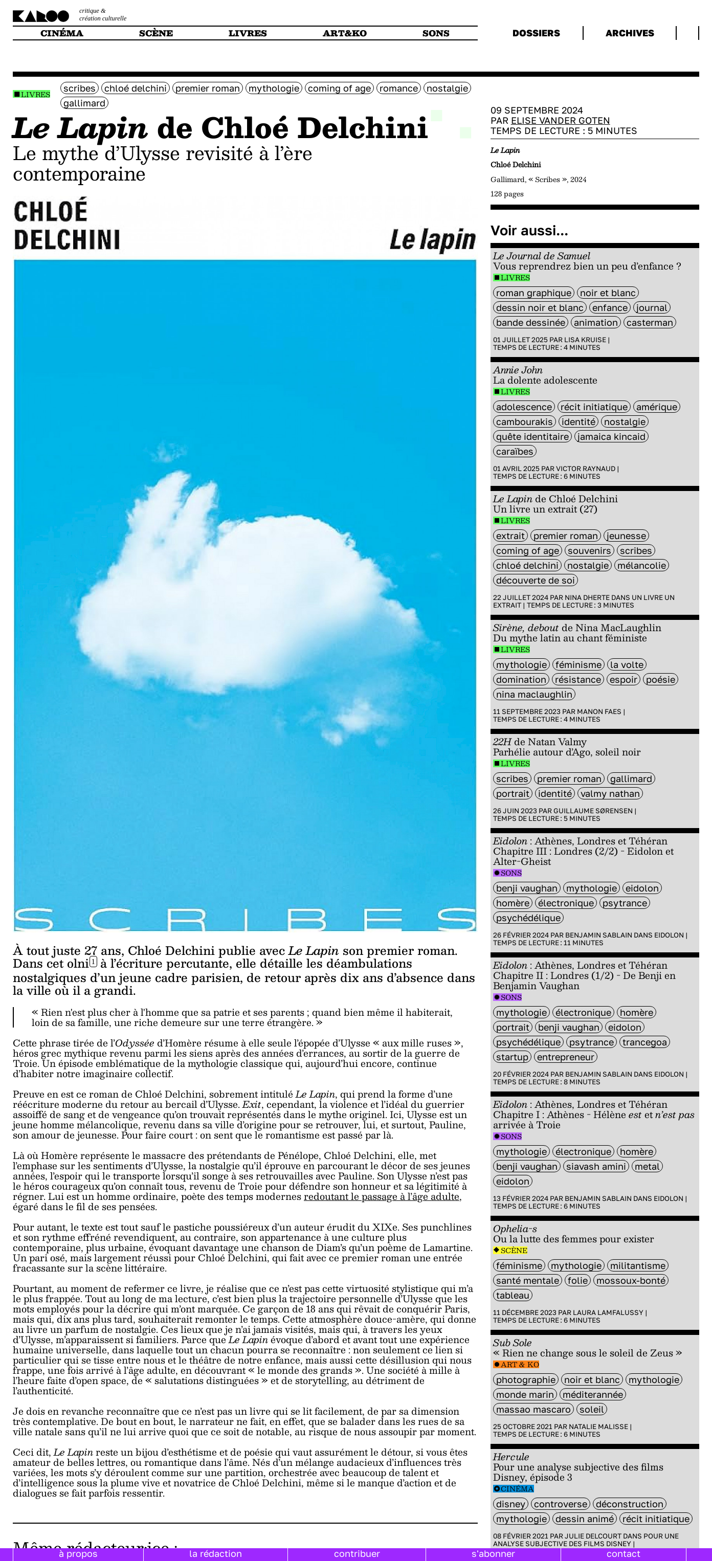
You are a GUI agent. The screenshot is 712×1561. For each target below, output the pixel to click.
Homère (512, 902)
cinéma (61, 33)
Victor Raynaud (585, 468)
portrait (512, 793)
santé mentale (527, 1280)
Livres (35, 94)
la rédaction (215, 1553)
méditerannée (593, 1394)
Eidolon (642, 888)
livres (248, 33)
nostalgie (447, 88)
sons (436, 33)
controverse (560, 1503)
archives (630, 32)
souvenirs (589, 550)
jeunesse (626, 535)
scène (156, 33)
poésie (660, 679)
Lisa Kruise (585, 340)
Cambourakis (524, 421)
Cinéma (517, 1488)
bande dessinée (530, 322)
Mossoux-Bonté (630, 1280)
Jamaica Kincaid (611, 436)
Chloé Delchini (135, 88)
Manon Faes (599, 711)
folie (578, 1280)
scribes (79, 88)
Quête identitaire (532, 436)
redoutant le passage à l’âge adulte (381, 1196)
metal (647, 1166)
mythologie (274, 88)
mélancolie (641, 565)
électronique (566, 902)
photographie (525, 1379)
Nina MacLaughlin (534, 694)
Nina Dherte (587, 597)
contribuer (357, 1553)
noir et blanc (608, 292)
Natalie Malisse (598, 1426)
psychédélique (528, 917)
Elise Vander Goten (560, 120)
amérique (656, 406)
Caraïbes (514, 451)
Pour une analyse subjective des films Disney (586, 1540)
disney (510, 1503)
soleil (592, 1409)
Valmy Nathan (610, 793)
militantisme (637, 1265)
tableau (512, 1295)
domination (521, 679)
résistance (578, 679)
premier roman (207, 88)
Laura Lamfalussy (608, 1312)
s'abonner (493, 1553)
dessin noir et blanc (540, 307)
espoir (623, 679)
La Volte (626, 664)
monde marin (525, 1394)
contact (623, 1553)
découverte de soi (535, 580)
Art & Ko (520, 1364)
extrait (510, 535)
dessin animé (584, 1518)
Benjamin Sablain (598, 935)
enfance (610, 307)
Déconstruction (629, 1503)
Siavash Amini (596, 1166)
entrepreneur (565, 1056)
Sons (511, 873)
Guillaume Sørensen (593, 811)
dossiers (536, 32)
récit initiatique (594, 406)
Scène (514, 1250)
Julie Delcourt (593, 1536)
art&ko (345, 33)
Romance (399, 88)
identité (578, 421)
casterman (650, 322)
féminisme (578, 664)
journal (652, 307)
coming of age (339, 88)
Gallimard (84, 102)
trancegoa (644, 1041)
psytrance (625, 902)
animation (596, 322)
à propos (78, 1553)
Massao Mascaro (533, 1409)
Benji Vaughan (527, 888)
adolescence (524, 406)
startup (512, 1056)
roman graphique (533, 292)
